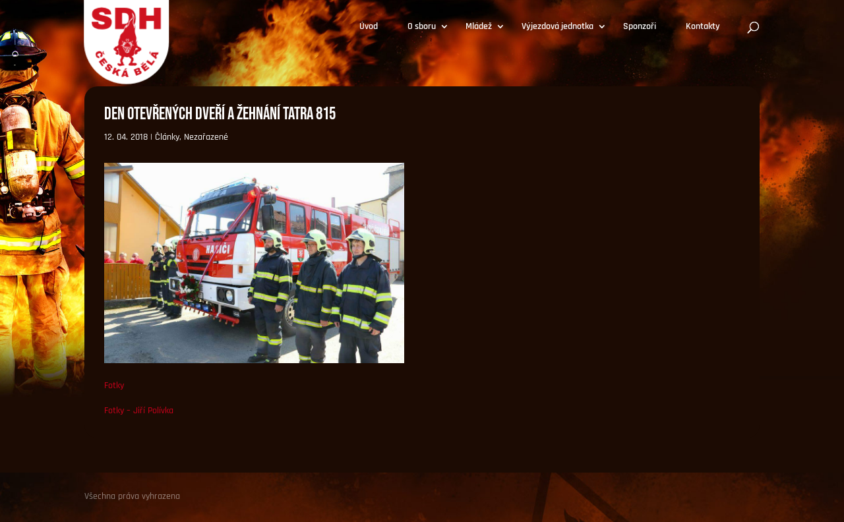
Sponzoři (639, 27)
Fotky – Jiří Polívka (138, 411)
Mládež (479, 27)
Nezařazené (206, 137)
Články (167, 137)
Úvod (368, 27)
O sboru (421, 27)
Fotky (114, 386)
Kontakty (703, 27)
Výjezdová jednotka (557, 27)
